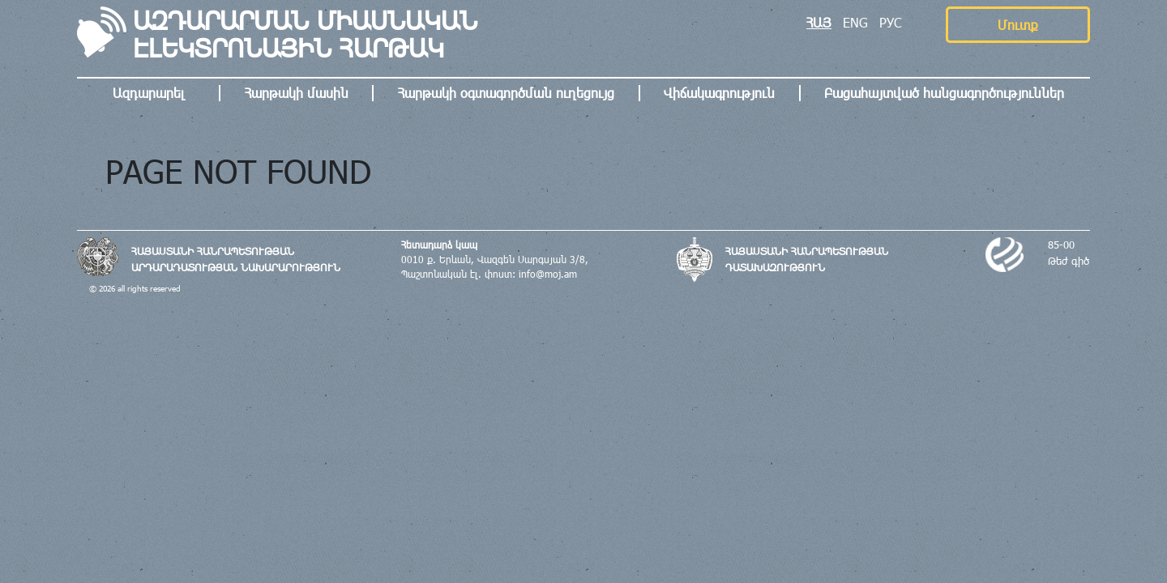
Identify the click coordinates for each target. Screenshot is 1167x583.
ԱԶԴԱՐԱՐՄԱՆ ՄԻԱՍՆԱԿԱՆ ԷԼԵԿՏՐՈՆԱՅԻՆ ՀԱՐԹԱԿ (305, 34)
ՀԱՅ (818, 22)
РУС (890, 22)
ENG (855, 22)
